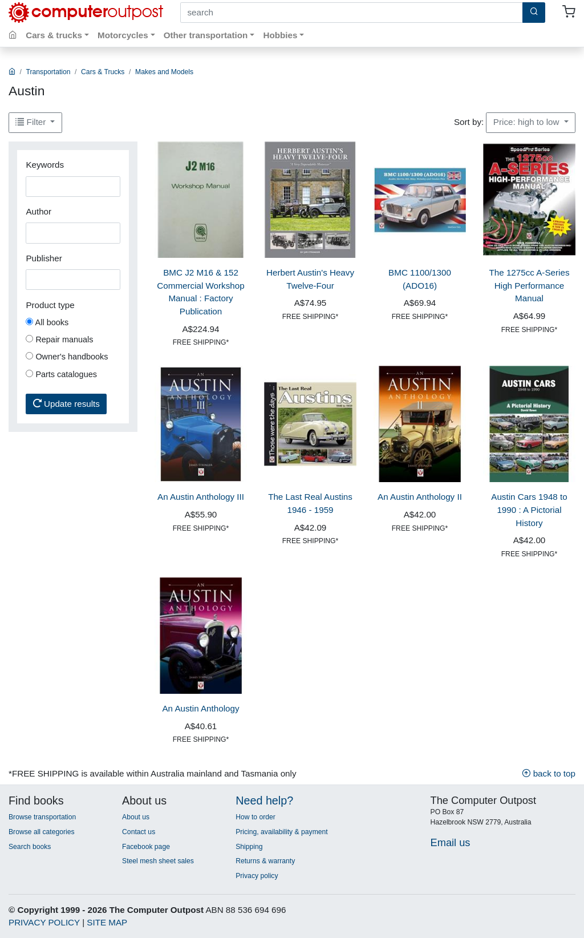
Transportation (48, 72)
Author (38, 211)
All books (47, 322)
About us (135, 817)
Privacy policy (257, 876)
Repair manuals (59, 339)
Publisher (44, 258)
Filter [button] (31, 122)
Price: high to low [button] (527, 122)
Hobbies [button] (280, 35)
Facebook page (146, 847)
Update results (66, 404)
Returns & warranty (265, 861)
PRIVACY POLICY (44, 922)
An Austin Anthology (200, 708)
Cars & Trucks (102, 72)
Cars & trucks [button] (54, 35)
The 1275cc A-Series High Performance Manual (529, 286)
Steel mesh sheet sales (158, 861)
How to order (255, 817)
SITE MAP (107, 922)
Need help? (264, 800)
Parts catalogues (61, 374)
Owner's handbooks (67, 356)
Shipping (249, 847)
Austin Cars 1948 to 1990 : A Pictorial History (529, 510)
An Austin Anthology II (420, 497)
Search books (30, 847)
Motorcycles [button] (123, 35)
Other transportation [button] (206, 35)
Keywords (45, 164)
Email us (451, 842)
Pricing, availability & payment (281, 832)
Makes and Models (164, 72)
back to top (548, 773)
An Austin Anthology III (200, 497)
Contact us (138, 832)
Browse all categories (42, 832)
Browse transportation (42, 817)
